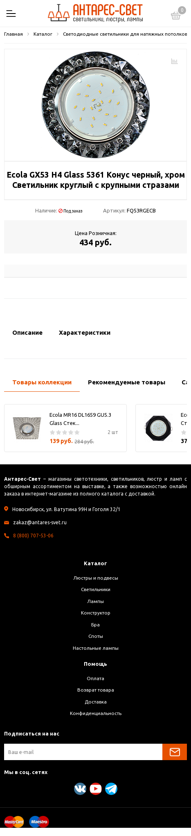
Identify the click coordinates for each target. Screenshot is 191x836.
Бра (95, 624)
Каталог (95, 563)
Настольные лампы (96, 648)
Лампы (95, 601)
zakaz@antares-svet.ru (40, 522)
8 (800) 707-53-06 (33, 535)
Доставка (96, 701)
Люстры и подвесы (95, 577)
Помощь (95, 664)
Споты (95, 636)
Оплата (95, 678)
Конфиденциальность (95, 713)
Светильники (95, 589)
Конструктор (95, 612)
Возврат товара (95, 689)
